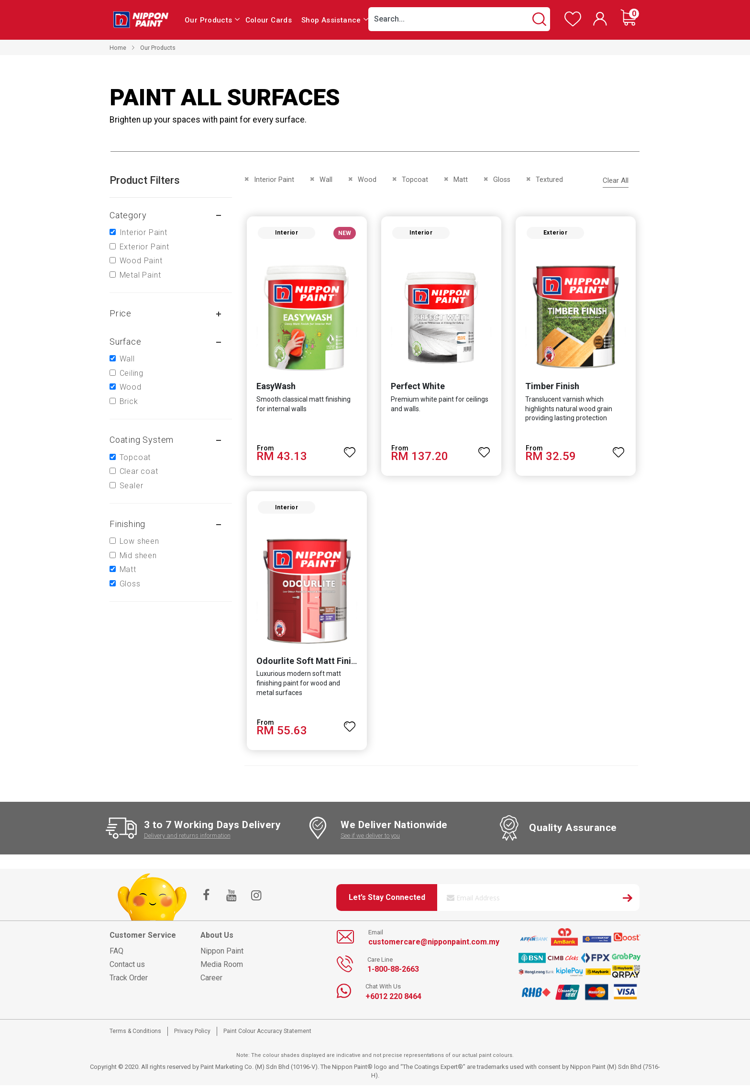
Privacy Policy (192, 1035)
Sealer (131, 485)
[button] (349, 450)
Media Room (221, 968)
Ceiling (132, 373)
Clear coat (139, 471)
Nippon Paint (221, 954)
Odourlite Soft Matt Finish (306, 665)
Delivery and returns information (187, 839)
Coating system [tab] (142, 440)
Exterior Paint (144, 246)
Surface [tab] (126, 342)
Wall (127, 358)
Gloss (130, 583)
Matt (128, 569)
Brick (129, 401)
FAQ (116, 954)
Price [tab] (121, 313)
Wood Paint (141, 260)
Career (211, 981)
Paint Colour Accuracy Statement (267, 1035)
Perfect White (417, 388)
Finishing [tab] (127, 524)
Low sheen (139, 541)
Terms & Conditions (135, 1035)
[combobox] (459, 19)
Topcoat (135, 457)
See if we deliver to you (370, 839)
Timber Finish (553, 388)
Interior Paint (143, 232)
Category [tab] (128, 215)
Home (118, 47)
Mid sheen (138, 555)
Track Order (129, 981)
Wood (131, 387)
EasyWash (274, 388)
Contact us (127, 968)
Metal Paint (140, 275)
